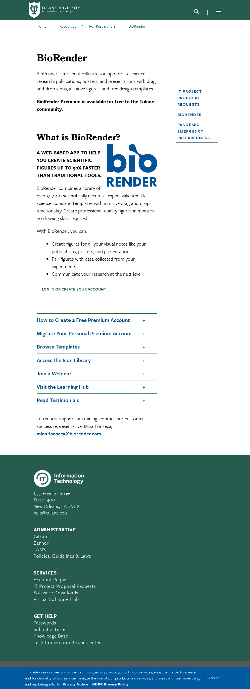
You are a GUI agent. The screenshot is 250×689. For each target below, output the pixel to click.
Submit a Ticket (51, 629)
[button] (195, 97)
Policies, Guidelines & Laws (62, 555)
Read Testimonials (58, 400)
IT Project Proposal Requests (189, 97)
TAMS (40, 549)
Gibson (41, 536)
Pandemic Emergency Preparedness (193, 131)
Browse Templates (58, 346)
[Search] (196, 13)
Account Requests (53, 579)
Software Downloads (56, 592)
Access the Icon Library (64, 360)
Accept (213, 678)
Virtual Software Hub (56, 599)
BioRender (189, 114)
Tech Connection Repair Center (67, 642)
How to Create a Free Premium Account (83, 320)
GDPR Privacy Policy (110, 684)
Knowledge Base (51, 635)
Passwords (45, 622)
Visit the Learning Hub (63, 386)
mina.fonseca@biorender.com (69, 433)
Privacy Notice (75, 684)
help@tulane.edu (50, 512)
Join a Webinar (54, 373)
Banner (41, 542)
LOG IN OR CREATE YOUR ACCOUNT (74, 289)
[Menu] (219, 12)
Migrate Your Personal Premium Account (84, 333)
